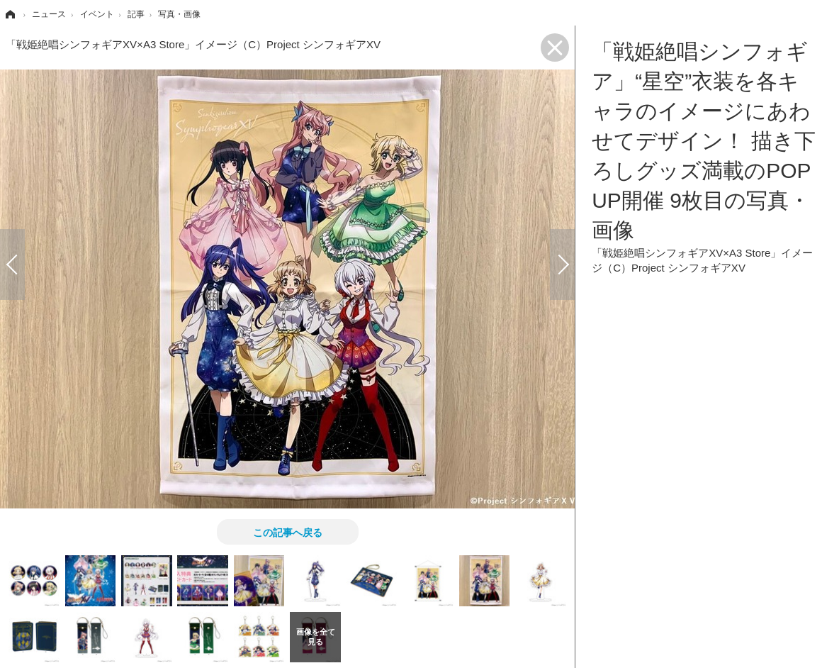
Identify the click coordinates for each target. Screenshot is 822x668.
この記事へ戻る (287, 532)
